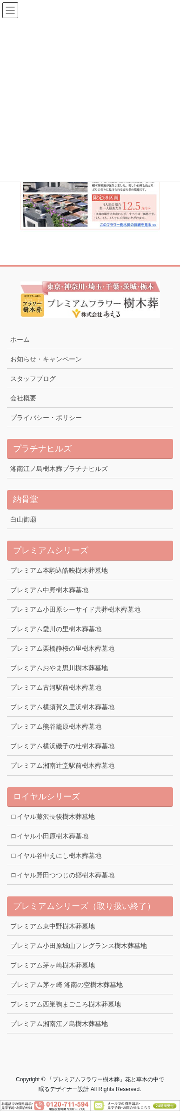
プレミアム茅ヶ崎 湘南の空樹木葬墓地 (66, 984)
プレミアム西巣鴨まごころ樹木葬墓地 (65, 1004)
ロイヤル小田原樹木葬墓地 (49, 836)
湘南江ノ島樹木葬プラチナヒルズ (59, 468)
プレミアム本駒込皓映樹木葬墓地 (59, 570)
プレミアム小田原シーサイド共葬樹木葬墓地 (75, 609)
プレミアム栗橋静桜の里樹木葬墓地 (62, 648)
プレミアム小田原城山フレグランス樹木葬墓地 (78, 945)
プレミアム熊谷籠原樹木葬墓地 (55, 726)
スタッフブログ (33, 378)
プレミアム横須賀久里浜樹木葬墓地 (62, 707)
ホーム (20, 339)
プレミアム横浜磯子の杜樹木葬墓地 (62, 746)
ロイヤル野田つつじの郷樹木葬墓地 (62, 875)
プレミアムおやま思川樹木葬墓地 (59, 668)
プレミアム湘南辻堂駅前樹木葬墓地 (62, 765)
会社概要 (23, 398)
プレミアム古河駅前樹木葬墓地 (55, 687)
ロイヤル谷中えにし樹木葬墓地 (55, 855)
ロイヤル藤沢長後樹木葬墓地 (52, 816)
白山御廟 (23, 519)
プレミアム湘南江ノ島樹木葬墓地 (59, 1023)
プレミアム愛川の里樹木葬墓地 (55, 629)
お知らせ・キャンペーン (46, 359)
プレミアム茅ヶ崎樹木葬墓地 (52, 965)
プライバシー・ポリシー (46, 417)
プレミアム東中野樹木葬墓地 (52, 926)
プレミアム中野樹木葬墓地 (49, 590)
